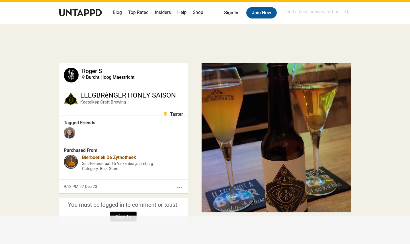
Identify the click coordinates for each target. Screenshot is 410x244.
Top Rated (138, 12)
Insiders (163, 12)
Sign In (231, 12)
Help (182, 12)
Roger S (92, 71)
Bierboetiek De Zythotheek (109, 157)
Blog (117, 12)
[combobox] (317, 12)
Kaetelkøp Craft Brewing (103, 102)
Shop (198, 12)
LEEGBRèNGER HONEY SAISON (128, 95)
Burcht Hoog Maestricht (110, 77)
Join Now (261, 12)
